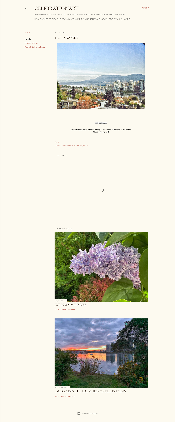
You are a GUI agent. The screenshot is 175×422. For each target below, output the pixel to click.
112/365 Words (31, 43)
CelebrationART (56, 8)
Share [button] (27, 32)
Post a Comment (68, 310)
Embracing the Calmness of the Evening (90, 391)
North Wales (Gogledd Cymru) (104, 19)
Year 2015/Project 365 (34, 47)
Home (37, 19)
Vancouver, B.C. (76, 19)
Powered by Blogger (87, 413)
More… (127, 19)
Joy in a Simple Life (70, 304)
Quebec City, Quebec (54, 19)
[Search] (146, 8)
